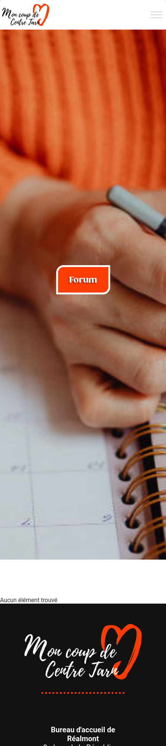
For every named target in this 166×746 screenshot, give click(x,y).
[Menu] (156, 14)
